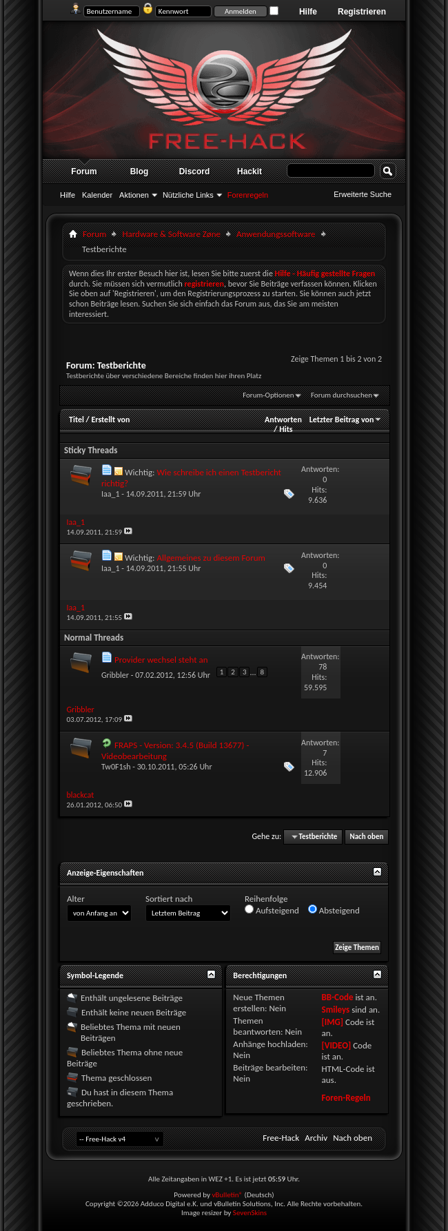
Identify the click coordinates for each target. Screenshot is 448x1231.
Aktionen (134, 195)
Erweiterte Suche (362, 194)
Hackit (249, 171)
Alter (76, 898)
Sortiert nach (168, 898)
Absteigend (334, 910)
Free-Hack (281, 1137)
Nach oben (366, 836)
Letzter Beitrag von (346, 419)
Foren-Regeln (345, 1098)
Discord (194, 171)
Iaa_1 (110, 494)
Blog (139, 171)
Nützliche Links (188, 195)
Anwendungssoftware (276, 234)
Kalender (97, 195)
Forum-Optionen (268, 395)
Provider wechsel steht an (161, 659)
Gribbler (115, 674)
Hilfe (308, 12)
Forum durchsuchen (341, 395)
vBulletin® (227, 1194)
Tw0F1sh (116, 767)
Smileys (335, 1009)
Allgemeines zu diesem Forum (210, 557)
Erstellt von (110, 419)
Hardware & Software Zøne (171, 234)
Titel (76, 419)
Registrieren (362, 12)
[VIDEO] (336, 1045)
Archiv (316, 1137)
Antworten (283, 419)
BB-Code (337, 997)
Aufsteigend (272, 910)
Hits (285, 429)
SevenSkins (250, 1212)
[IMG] (332, 1022)
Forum (83, 171)
